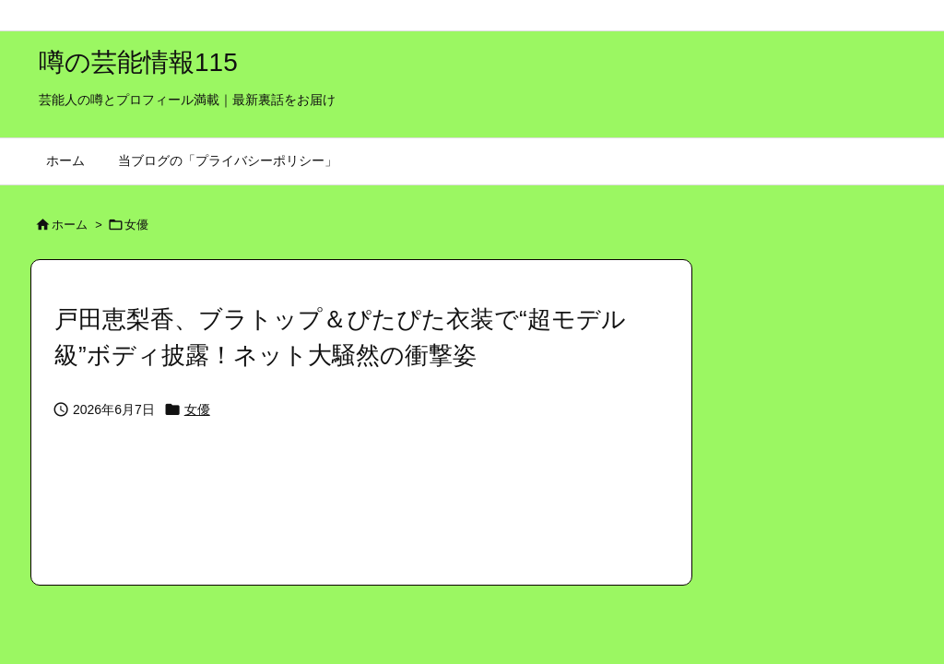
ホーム (70, 224)
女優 (136, 224)
